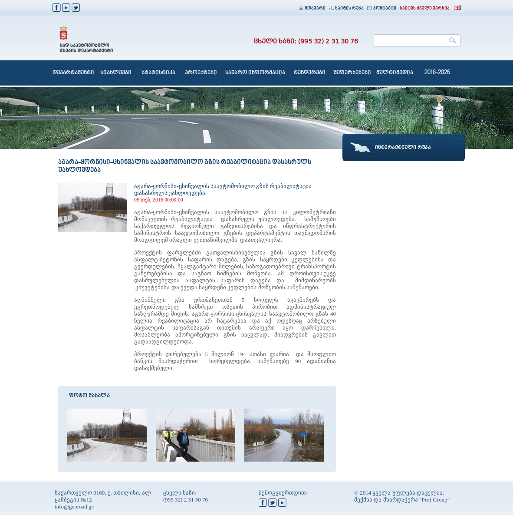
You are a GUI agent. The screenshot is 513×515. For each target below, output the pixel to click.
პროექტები (201, 72)
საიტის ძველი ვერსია (425, 8)
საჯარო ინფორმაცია (255, 72)
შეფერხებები (352, 72)
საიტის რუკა (346, 8)
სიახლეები (116, 72)
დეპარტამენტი (73, 72)
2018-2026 (437, 72)
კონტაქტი (381, 8)
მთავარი (312, 8)
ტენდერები (310, 72)
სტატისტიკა (158, 72)
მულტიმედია (394, 72)
